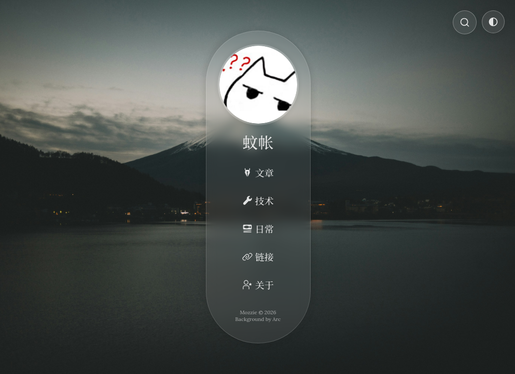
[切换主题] (493, 21)
